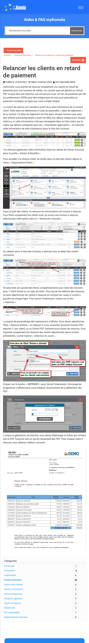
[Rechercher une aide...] (37, 30)
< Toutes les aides (13, 50)
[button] (78, 60)
